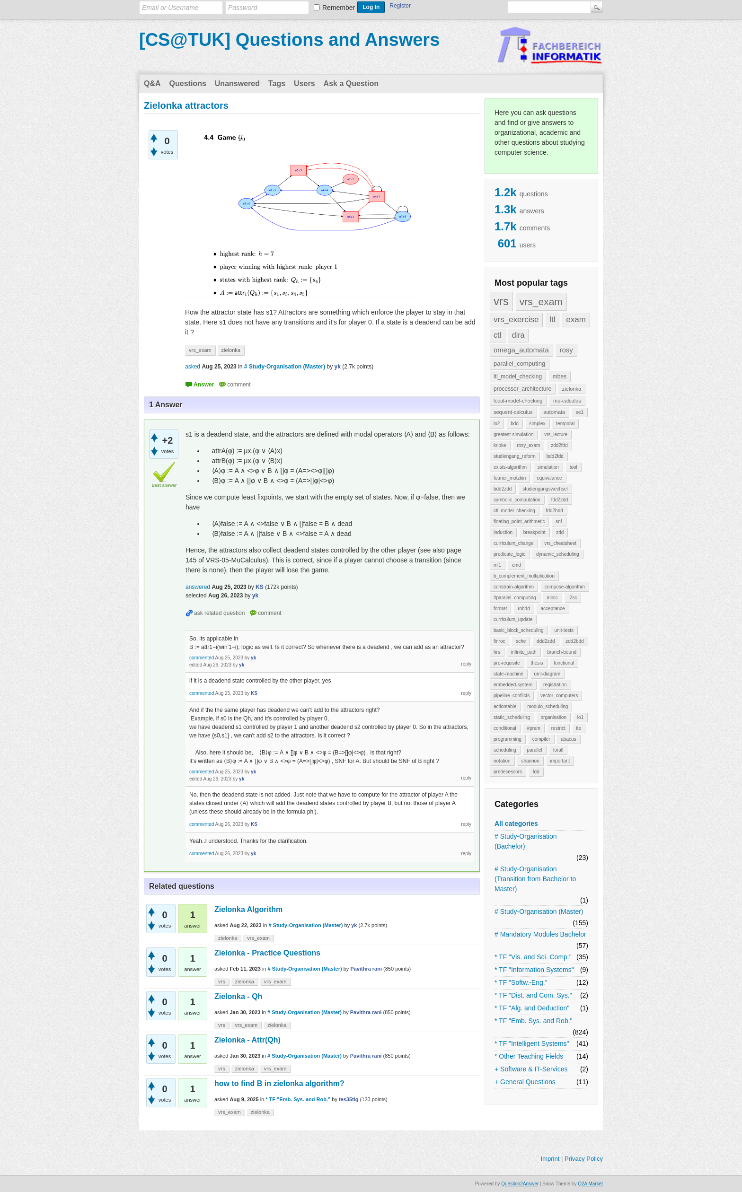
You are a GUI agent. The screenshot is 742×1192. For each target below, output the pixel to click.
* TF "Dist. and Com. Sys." (533, 995)
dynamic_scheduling (557, 554)
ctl (497, 335)
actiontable (505, 706)
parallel (534, 750)
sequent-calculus (513, 412)
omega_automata (521, 350)
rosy (566, 350)
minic (552, 597)
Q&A (152, 83)
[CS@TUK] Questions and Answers (289, 40)
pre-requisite (507, 663)
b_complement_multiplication (524, 575)
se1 (579, 412)
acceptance (552, 608)
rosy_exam (528, 445)
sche (521, 641)
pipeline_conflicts (512, 695)
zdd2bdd (574, 641)
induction (503, 532)
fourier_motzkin (510, 478)
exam (576, 319)
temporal (565, 423)
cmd (516, 565)
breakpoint (534, 532)
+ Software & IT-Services (531, 1069)
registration (554, 684)
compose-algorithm (565, 586)
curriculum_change (514, 543)
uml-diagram (547, 673)
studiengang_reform (515, 456)
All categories (516, 823)
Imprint (550, 1158)
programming (507, 739)
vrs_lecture (555, 434)
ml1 (497, 565)
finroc (499, 641)
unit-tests (564, 630)
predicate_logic (509, 554)
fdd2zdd (559, 499)
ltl (552, 319)
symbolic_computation (517, 499)
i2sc (572, 597)
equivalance (549, 478)
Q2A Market (590, 1183)
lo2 (497, 423)
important (560, 760)
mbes (559, 376)
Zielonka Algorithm (248, 909)
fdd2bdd (554, 510)
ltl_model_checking (518, 376)
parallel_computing (519, 363)
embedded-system (513, 684)
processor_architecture (522, 389)
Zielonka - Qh (238, 996)
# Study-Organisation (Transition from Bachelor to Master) (535, 879)
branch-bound (561, 652)
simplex (538, 423)
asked (192, 366)
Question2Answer (520, 1183)
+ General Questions (525, 1082)
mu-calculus (567, 400)
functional (564, 663)
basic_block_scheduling (519, 630)
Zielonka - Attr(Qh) (247, 1040)
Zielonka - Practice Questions (267, 953)
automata (554, 412)
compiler (541, 739)
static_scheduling (512, 717)
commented (201, 657)
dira (518, 335)
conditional (505, 728)
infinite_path (524, 652)
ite (579, 728)
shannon (530, 760)
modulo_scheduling (547, 706)
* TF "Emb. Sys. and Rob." (534, 1021)
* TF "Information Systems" (534, 969)
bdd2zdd (503, 488)
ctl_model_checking (514, 510)
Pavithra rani (366, 969)
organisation (553, 717)
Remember (338, 7)
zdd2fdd (559, 445)
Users (304, 83)
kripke (500, 445)
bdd (515, 423)
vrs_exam (541, 301)
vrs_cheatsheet (560, 543)
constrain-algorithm (514, 586)
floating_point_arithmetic (519, 521)
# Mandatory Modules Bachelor (540, 934)
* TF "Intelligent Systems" (532, 1043)
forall (558, 750)
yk (354, 925)
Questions (187, 83)
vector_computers (559, 695)
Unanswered (237, 83)
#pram (533, 728)
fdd (536, 771)
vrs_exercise (516, 319)
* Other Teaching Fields (529, 1056)
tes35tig (349, 1099)
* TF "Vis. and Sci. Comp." (533, 957)
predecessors (508, 771)
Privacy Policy (584, 1158)
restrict (558, 728)
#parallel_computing (515, 597)
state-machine (508, 673)
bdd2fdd (555, 456)
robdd (524, 608)
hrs (497, 652)
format (500, 608)
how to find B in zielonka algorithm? (279, 1083)
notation (502, 760)
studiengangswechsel (545, 488)
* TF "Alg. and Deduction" (532, 1008)
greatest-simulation (513, 434)
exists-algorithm (510, 467)
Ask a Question (351, 83)
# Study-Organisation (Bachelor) (526, 841)
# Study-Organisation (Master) (539, 911)
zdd (560, 532)
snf (559, 521)
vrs (501, 301)
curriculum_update (513, 619)
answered (198, 587)
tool (573, 467)
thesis (536, 663)
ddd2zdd (546, 641)
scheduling (505, 750)
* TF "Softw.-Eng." (521, 982)
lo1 (580, 717)
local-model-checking (518, 400)
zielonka (571, 389)
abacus (568, 739)
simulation (548, 467)
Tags (276, 83)
